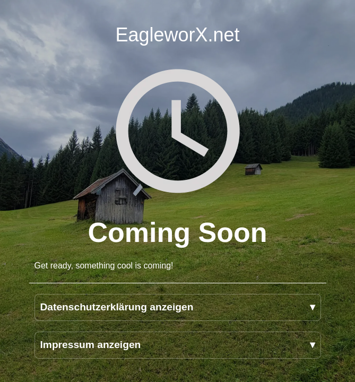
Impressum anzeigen (90, 344)
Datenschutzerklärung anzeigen (117, 306)
